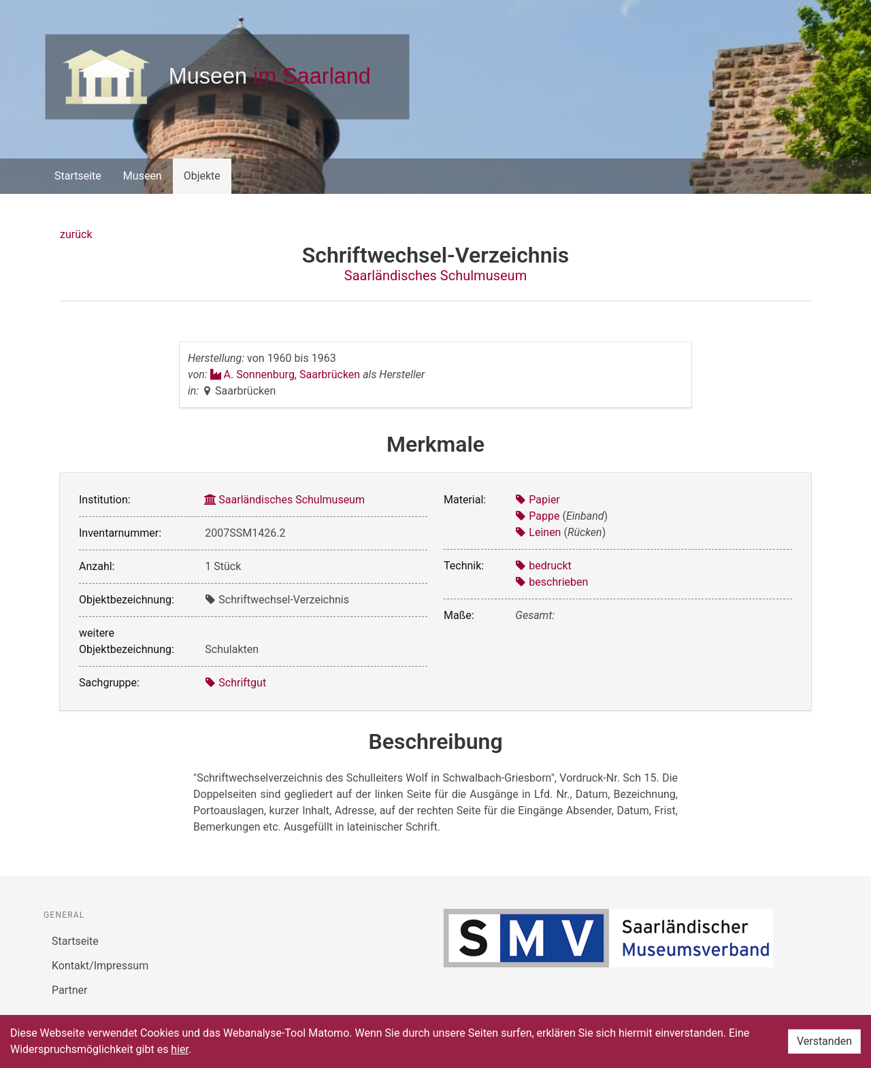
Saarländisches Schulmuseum (435, 275)
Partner (70, 990)
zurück (76, 234)
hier (179, 1049)
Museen (142, 175)
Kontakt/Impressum (100, 965)
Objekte (202, 175)
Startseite (77, 175)
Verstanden (824, 1041)
